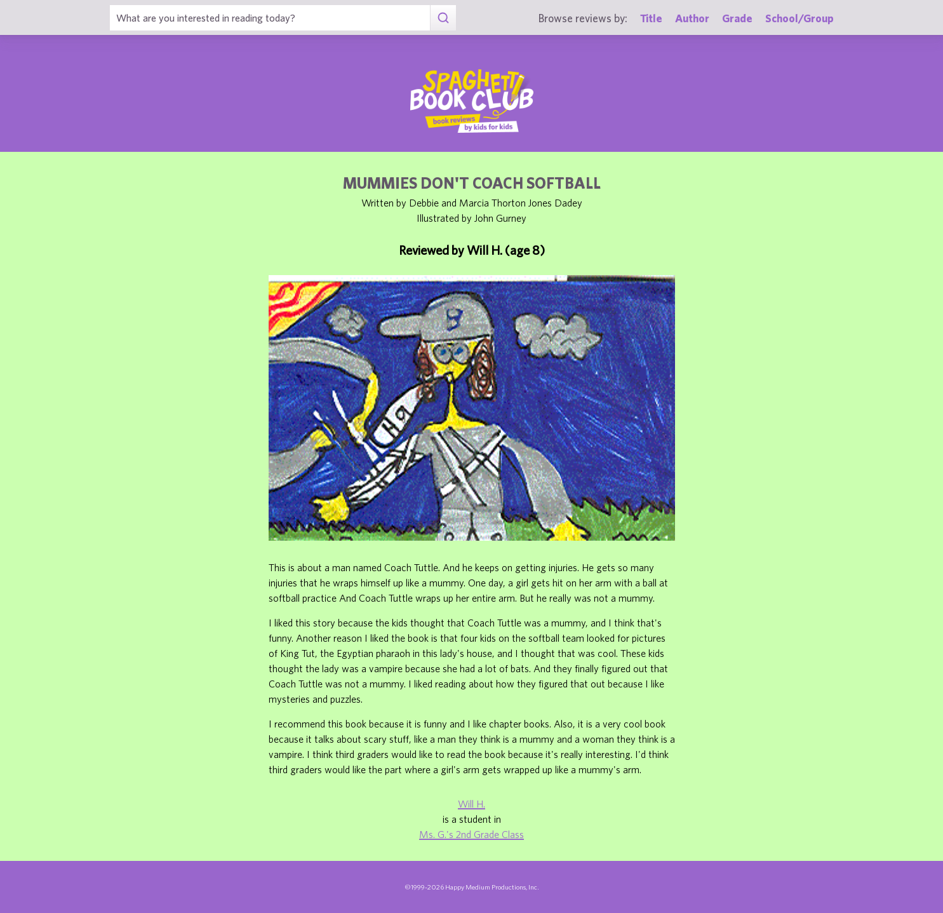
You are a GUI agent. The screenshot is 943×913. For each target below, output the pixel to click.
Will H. (471, 803)
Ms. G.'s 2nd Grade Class (471, 834)
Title (651, 18)
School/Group (799, 18)
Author (692, 18)
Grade (737, 18)
